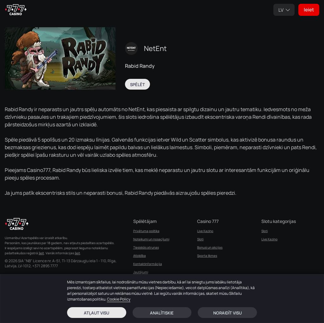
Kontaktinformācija (147, 264)
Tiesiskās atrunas (146, 247)
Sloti (200, 239)
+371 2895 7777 (45, 266)
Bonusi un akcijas (209, 247)
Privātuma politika (146, 231)
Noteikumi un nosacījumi (151, 239)
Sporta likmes (207, 255)
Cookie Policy (118, 299)
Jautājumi (140, 272)
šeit (41, 253)
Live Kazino (205, 231)
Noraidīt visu (227, 313)
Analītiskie (162, 313)
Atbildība (139, 255)
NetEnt (155, 48)
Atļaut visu (96, 313)
